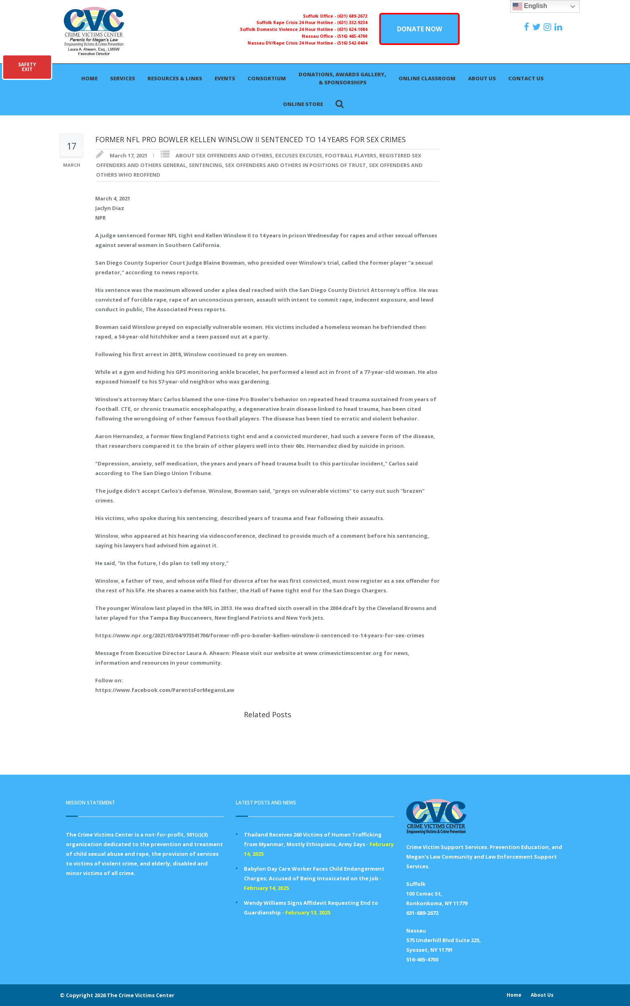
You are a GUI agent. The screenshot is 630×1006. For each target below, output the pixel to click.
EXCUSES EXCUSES (298, 155)
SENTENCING (205, 165)
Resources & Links (174, 78)
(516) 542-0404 (352, 43)
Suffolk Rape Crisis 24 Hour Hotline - (296, 22)
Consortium (267, 78)
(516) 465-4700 (352, 36)
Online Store (303, 104)
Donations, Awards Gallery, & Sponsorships (342, 78)
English (530, 6)
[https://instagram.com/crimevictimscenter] (548, 26)
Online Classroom (427, 78)
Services (122, 78)
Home (89, 78)
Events (225, 78)
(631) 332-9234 (352, 22)
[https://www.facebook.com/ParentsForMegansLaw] (527, 26)
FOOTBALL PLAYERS (350, 155)
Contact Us (526, 78)
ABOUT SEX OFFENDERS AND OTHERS (224, 155)
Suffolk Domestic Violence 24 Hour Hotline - (288, 29)
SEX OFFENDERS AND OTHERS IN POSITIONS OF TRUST (295, 165)
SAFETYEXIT (27, 67)
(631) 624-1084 (352, 29)
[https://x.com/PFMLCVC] (537, 26)
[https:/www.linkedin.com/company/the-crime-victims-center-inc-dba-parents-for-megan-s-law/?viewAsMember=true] (559, 26)
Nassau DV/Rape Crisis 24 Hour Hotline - (292, 43)
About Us (482, 78)
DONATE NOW (419, 28)
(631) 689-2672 (352, 16)
